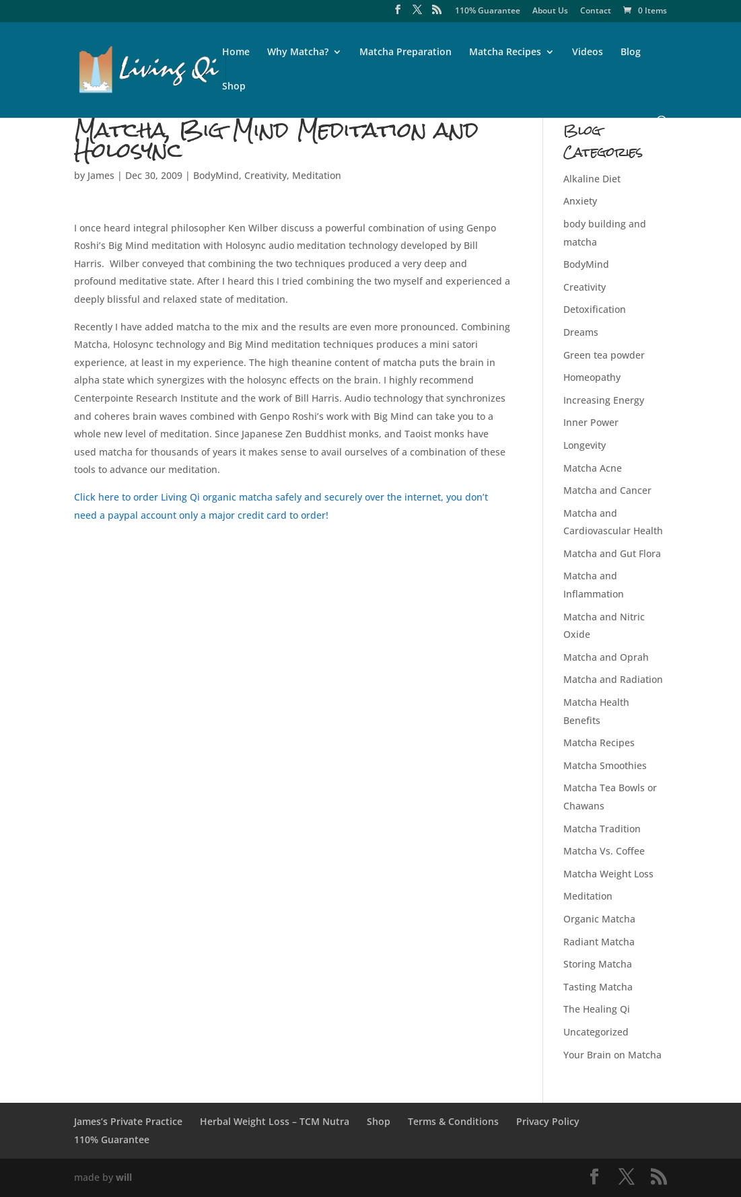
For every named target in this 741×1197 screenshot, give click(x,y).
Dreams (580, 332)
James (100, 175)
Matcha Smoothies (605, 765)
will (124, 1177)
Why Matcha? (297, 52)
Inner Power (591, 422)
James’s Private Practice (128, 1121)
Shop (234, 86)
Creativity (265, 175)
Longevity (584, 445)
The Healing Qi (596, 1009)
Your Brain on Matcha (612, 1054)
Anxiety (580, 200)
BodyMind (216, 175)
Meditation (316, 175)
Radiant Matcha (599, 941)
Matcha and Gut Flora (612, 553)
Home (236, 52)
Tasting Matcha (598, 986)
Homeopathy (592, 377)
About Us (550, 11)
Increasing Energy (603, 400)
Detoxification (594, 309)
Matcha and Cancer (607, 490)
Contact (595, 11)
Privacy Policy (547, 1121)
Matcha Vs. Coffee (604, 850)
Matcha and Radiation (613, 679)
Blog (631, 52)
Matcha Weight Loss (608, 873)
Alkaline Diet (592, 178)
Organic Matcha (599, 918)
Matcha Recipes (505, 52)
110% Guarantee (487, 11)
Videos (587, 52)
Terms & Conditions (453, 1121)
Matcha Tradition (602, 828)
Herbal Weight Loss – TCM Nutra (274, 1121)
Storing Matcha (597, 963)
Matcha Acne (592, 468)
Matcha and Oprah (606, 657)
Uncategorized (596, 1031)
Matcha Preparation (405, 52)
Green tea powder (604, 355)
